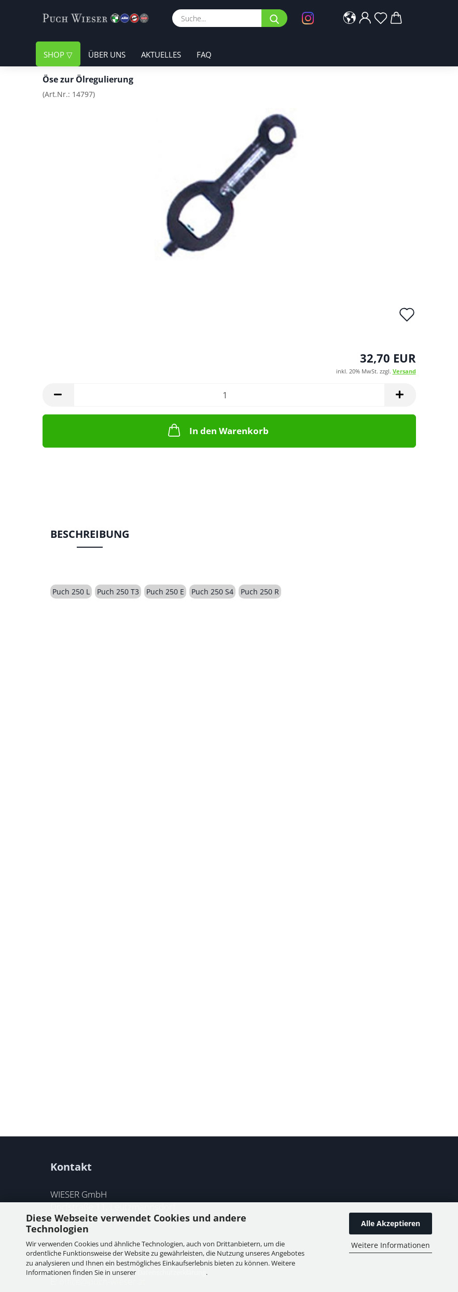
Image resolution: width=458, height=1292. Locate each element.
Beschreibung (89, 534)
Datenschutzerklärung (171, 1272)
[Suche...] (274, 18)
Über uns (107, 54)
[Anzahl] (229, 395)
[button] (349, 18)
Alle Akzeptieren (390, 1223)
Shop (55, 54)
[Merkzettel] (380, 18)
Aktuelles (161, 54)
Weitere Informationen (390, 1245)
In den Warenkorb (217, 430)
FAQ (204, 54)
